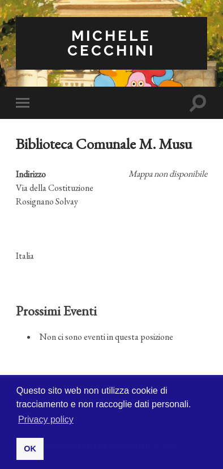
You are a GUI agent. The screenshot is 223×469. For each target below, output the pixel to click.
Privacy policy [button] (46, 419)
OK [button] (30, 448)
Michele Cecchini (111, 43)
